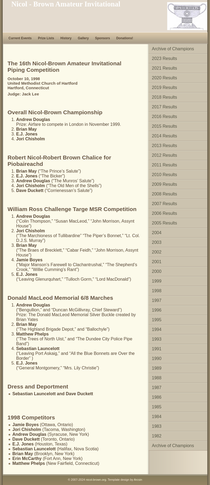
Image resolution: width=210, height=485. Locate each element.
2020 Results (164, 78)
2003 (157, 242)
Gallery (83, 38)
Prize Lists (46, 38)
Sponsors (102, 38)
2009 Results (164, 184)
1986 (157, 397)
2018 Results (164, 97)
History (65, 38)
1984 (157, 416)
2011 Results (164, 165)
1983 (157, 426)
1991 (157, 349)
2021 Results (164, 68)
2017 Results (164, 107)
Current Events (20, 38)
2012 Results (164, 155)
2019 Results (164, 87)
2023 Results (164, 58)
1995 (157, 320)
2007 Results (164, 203)
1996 (157, 310)
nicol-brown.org (96, 479)
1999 (157, 281)
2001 (157, 261)
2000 (157, 271)
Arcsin (138, 479)
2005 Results (164, 223)
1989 (157, 368)
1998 (157, 290)
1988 (157, 378)
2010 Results (164, 174)
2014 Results (164, 136)
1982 (157, 436)
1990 (157, 358)
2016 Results (164, 116)
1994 (157, 329)
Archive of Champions (173, 49)
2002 (157, 252)
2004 (157, 232)
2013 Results (164, 145)
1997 (157, 300)
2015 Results (164, 126)
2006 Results (164, 213)
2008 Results (164, 194)
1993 (157, 339)
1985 (157, 407)
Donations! (124, 38)
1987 (157, 387)
